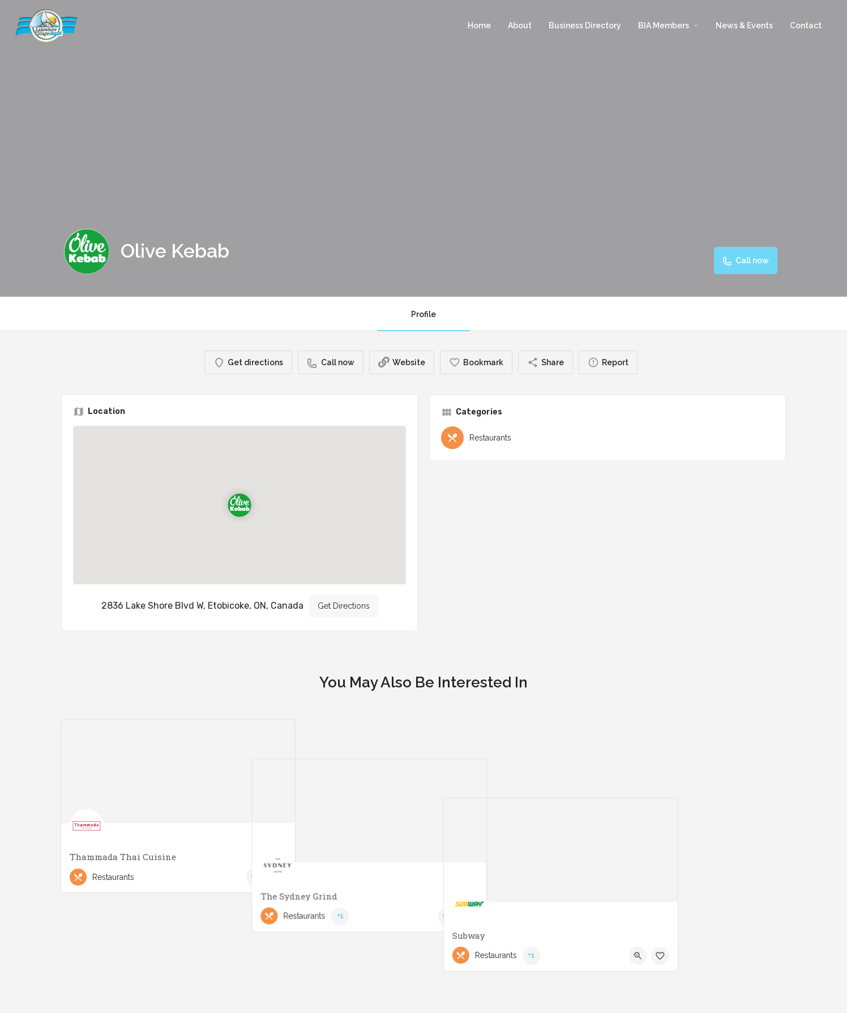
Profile (423, 314)
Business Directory (585, 25)
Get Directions (344, 605)
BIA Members (663, 25)
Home (479, 25)
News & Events (744, 25)
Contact (806, 25)
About (520, 25)
